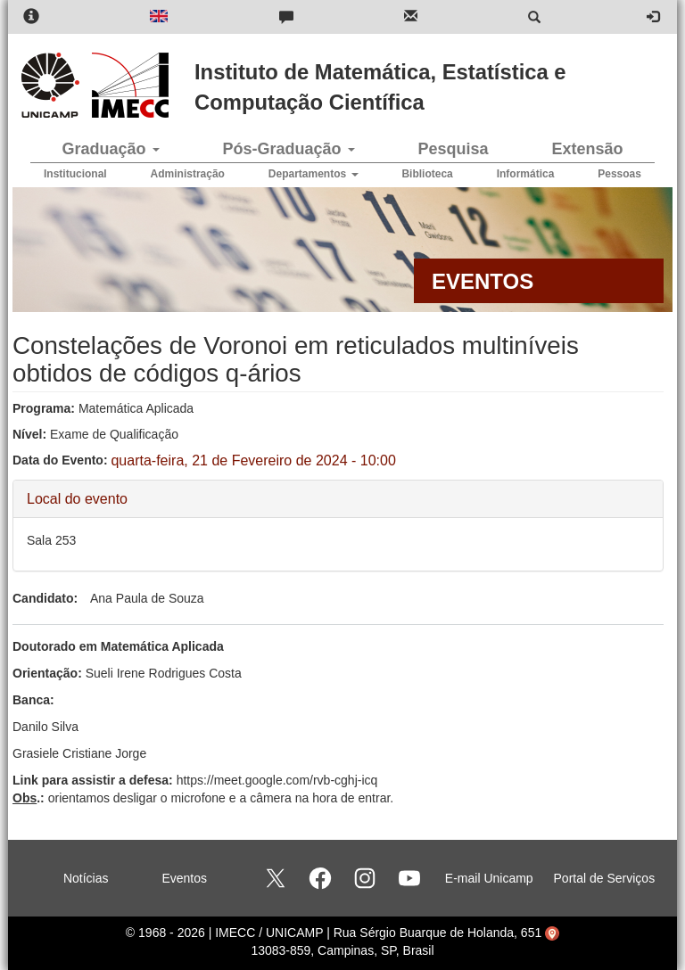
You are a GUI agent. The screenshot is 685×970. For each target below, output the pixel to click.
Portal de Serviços (605, 878)
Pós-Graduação (288, 149)
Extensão (587, 149)
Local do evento (77, 497)
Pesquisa (452, 149)
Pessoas (619, 174)
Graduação (110, 149)
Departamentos (313, 174)
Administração (188, 174)
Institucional (75, 174)
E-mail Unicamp (489, 878)
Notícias (86, 878)
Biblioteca (426, 174)
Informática (526, 174)
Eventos (184, 878)
